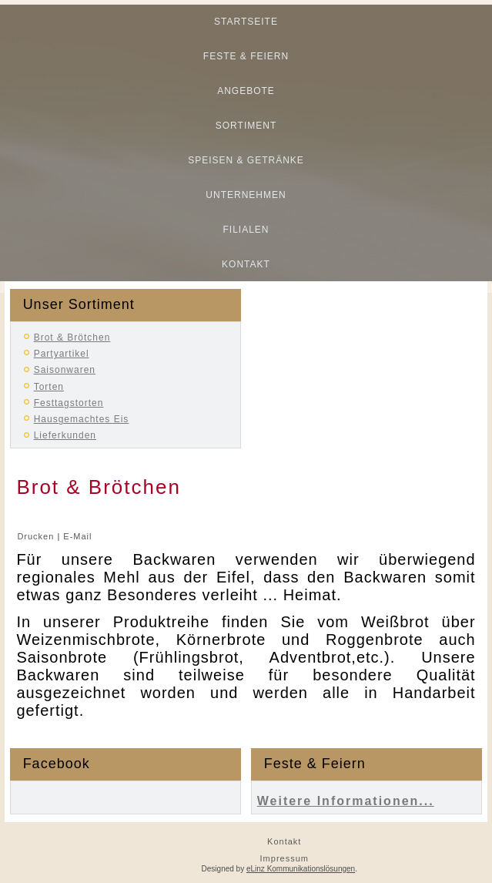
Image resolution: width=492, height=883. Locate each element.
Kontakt (246, 264)
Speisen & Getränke (246, 160)
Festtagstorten (69, 403)
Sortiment (246, 125)
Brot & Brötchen (72, 337)
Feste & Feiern (246, 56)
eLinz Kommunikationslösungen (300, 869)
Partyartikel (61, 353)
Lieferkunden (65, 435)
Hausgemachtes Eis (81, 419)
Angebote (246, 91)
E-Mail (77, 536)
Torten (49, 386)
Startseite (246, 21)
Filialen (246, 229)
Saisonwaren (64, 369)
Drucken (37, 536)
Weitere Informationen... (345, 800)
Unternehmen (246, 195)
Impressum (284, 858)
